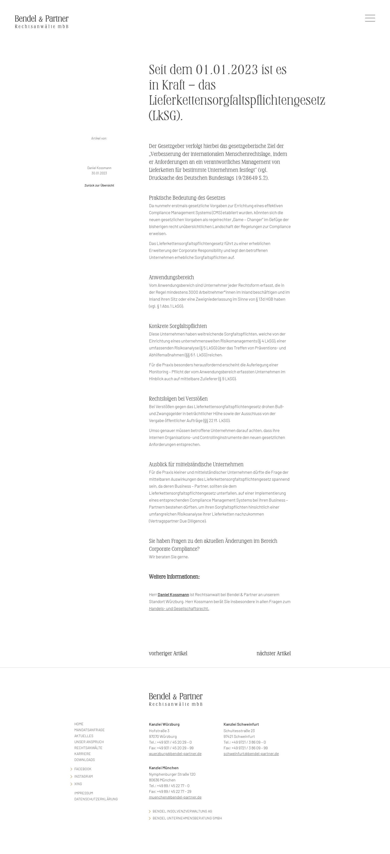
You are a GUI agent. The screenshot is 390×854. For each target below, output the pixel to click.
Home (79, 724)
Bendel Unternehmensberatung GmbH (187, 818)
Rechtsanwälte (88, 748)
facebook (83, 769)
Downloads (84, 760)
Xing (78, 784)
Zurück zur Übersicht (99, 185)
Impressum (83, 793)
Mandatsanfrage (89, 730)
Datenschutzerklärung (96, 799)
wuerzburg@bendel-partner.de (175, 753)
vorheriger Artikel (168, 653)
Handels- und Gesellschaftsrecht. (179, 608)
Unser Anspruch (89, 742)
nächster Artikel (274, 653)
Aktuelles (83, 736)
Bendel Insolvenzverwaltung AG (182, 811)
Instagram (83, 776)
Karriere (82, 754)
